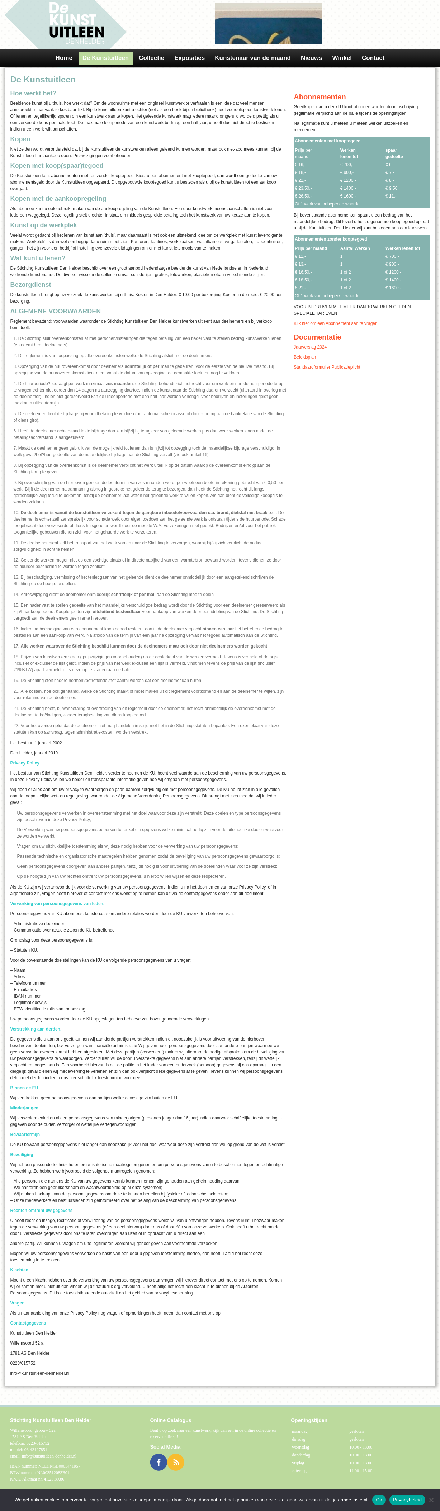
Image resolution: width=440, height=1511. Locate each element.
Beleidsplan (305, 357)
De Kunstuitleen (105, 58)
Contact (373, 58)
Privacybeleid (407, 1499)
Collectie (151, 58)
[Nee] (431, 1499)
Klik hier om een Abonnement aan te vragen (335, 323)
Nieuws (311, 58)
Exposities (189, 58)
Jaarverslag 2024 (310, 347)
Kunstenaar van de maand (253, 58)
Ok (379, 1499)
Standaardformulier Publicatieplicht (327, 367)
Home (64, 58)
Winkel (342, 58)
